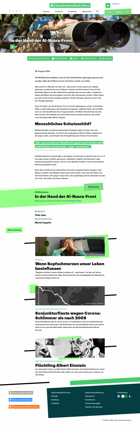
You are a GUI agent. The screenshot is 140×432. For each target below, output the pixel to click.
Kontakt (54, 396)
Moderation (87, 11)
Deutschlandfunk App (39, 58)
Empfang (55, 400)
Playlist (118, 12)
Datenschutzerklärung (94, 392)
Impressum (90, 396)
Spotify (74, 58)
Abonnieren (105, 58)
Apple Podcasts (89, 58)
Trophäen (55, 403)
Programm (72, 11)
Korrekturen (90, 400)
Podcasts (59, 11)
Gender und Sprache (93, 407)
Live (109, 12)
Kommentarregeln (92, 403)
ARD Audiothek (59, 58)
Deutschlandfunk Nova (60, 392)
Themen (46, 11)
